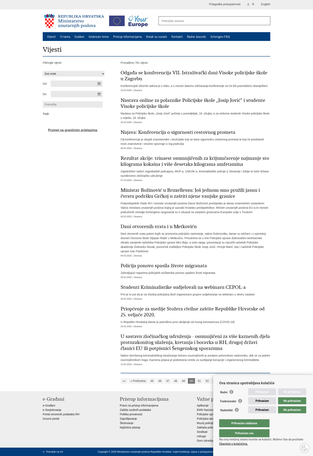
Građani (79, 37)
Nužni (223, 400)
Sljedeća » (235, 380)
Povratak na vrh (54, 451)
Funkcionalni (228, 409)
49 (183, 380)
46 (159, 380)
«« (124, 380)
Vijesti (51, 37)
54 (223, 380)
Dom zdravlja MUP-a (210, 440)
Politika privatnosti (131, 414)
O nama (65, 37)
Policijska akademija (209, 418)
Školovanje (127, 423)
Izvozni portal (51, 418)
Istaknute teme (99, 37)
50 (191, 380)
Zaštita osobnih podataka (135, 409)
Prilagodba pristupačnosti (224, 4)
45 (152, 380)
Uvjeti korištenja (181, 451)
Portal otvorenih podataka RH (61, 414)
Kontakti (177, 37)
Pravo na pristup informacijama (139, 405)
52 (207, 380)
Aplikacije (203, 405)
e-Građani (49, 405)
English (265, 4)
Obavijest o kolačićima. (233, 443)
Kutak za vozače (156, 37)
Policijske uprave (207, 414)
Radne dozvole (196, 37)
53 (215, 380)
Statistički (226, 418)
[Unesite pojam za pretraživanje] (210, 21)
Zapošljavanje (128, 418)
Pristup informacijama (127, 37)
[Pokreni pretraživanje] (265, 21)
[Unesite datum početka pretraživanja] (77, 83)
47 (167, 380)
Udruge (201, 436)
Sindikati (202, 431)
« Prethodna (138, 380)
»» (248, 380)
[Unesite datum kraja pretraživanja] (77, 94)
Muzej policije (205, 423)
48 (175, 380)
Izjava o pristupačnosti (203, 451)
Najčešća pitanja (130, 427)
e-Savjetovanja (52, 409)
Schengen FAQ (220, 37)
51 (199, 380)
